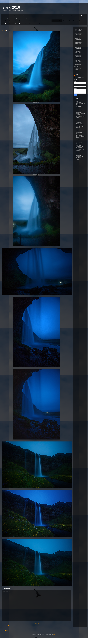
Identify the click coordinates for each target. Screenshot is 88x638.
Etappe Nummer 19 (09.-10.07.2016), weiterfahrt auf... (79, 130)
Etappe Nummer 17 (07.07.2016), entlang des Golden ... (80, 136)
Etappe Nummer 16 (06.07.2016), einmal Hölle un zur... (80, 139)
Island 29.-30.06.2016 (78, 42)
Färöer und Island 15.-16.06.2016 (80, 31)
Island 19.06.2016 (78, 34)
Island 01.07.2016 (78, 43)
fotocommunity (77, 72)
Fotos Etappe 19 (36, 20)
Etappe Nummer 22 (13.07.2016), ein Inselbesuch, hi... (79, 120)
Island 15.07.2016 (78, 60)
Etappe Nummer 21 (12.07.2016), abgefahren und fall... (80, 123)
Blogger (54, 634)
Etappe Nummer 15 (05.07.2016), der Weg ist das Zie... (80, 143)
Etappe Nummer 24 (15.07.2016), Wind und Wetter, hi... (80, 113)
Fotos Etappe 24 (6, 23)
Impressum (6, 630)
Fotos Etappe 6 (60, 15)
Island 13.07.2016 (78, 57)
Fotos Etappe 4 (41, 15)
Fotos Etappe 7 (70, 15)
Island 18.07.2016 (78, 64)
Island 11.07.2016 (78, 55)
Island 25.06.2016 (78, 39)
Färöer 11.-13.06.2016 (78, 29)
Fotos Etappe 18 (26, 20)
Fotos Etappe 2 (22, 15)
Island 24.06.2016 (78, 38)
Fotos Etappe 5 (51, 15)
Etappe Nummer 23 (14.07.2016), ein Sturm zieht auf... (80, 116)
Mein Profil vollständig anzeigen (79, 77)
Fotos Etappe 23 (76, 20)
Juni (76, 159)
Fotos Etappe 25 (16, 23)
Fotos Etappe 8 (80, 15)
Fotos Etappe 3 (32, 15)
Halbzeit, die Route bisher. (79, 44)
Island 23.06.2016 (78, 37)
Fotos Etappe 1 (13, 15)
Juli (76, 101)
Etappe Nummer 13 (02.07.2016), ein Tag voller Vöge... (80, 149)
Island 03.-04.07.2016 (78, 47)
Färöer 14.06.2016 (78, 30)
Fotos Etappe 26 (26, 23)
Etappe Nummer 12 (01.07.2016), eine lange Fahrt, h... (81, 153)
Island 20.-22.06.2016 (78, 35)
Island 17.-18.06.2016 (78, 33)
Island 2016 (11, 7)
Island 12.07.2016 (78, 56)
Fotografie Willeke (78, 68)
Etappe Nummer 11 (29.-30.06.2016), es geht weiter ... (80, 156)
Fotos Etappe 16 (6, 20)
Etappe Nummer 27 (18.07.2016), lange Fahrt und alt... (80, 103)
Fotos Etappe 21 (56, 20)
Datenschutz (6, 631)
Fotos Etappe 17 (16, 20)
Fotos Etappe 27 (36, 23)
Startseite (5, 15)
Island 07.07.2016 (78, 51)
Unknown (76, 75)
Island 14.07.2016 (78, 59)
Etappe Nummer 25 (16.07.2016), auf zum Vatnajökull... (80, 110)
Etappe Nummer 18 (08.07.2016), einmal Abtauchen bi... (79, 133)
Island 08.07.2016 (78, 52)
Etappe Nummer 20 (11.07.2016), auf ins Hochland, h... (80, 126)
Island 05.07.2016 (78, 48)
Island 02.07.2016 (78, 46)
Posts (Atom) (8, 625)
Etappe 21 (4, 30)
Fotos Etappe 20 (46, 20)
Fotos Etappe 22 (66, 20)
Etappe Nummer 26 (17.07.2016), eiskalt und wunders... (81, 106)
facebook (76, 69)
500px (76, 70)
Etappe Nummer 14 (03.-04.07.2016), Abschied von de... (79, 146)
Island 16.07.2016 (78, 61)
